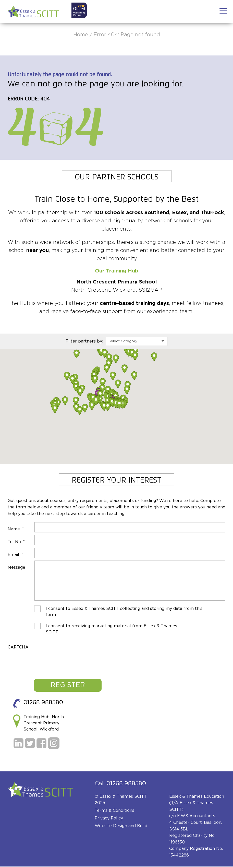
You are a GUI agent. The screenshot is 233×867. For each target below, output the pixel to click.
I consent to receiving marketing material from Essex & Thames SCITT (111, 630)
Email (15, 555)
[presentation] (46, 661)
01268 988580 (43, 703)
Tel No (16, 542)
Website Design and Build (121, 827)
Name (16, 529)
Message (16, 567)
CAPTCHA (18, 648)
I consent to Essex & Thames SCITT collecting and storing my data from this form (124, 612)
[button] (67, 375)
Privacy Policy (109, 819)
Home (80, 34)
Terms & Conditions (114, 811)
